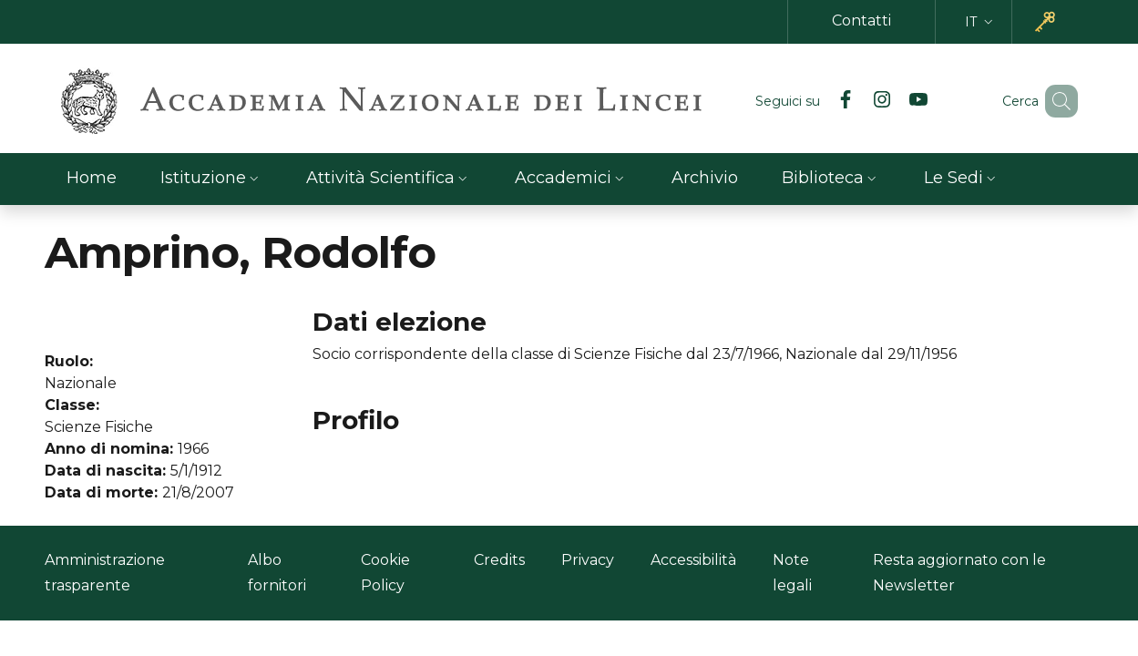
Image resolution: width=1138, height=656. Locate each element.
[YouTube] (892, 101)
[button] (980, 22)
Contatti (861, 20)
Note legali (792, 572)
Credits (499, 560)
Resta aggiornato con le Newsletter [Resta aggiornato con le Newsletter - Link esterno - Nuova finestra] (959, 572)
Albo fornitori (277, 572)
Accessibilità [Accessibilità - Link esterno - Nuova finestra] (693, 560)
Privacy (587, 560)
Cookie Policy (385, 572)
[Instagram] (855, 101)
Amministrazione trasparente (105, 572)
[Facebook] (819, 101)
